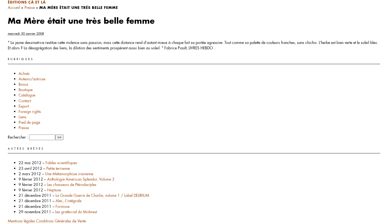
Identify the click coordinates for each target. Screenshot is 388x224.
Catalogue (27, 95)
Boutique (26, 89)
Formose (63, 206)
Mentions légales (22, 221)
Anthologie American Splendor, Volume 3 (81, 179)
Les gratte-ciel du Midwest (76, 212)
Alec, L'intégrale (68, 201)
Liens (22, 117)
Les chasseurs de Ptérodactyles (71, 184)
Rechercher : (18, 137)
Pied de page (29, 122)
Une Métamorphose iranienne (69, 174)
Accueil (14, 7)
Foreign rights (30, 111)
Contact (25, 101)
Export (24, 106)
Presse (30, 7)
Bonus (23, 84)
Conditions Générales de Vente (61, 221)
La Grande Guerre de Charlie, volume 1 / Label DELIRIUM (102, 195)
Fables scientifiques (61, 163)
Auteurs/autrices (32, 79)
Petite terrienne (58, 168)
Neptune (54, 190)
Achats (24, 73)
